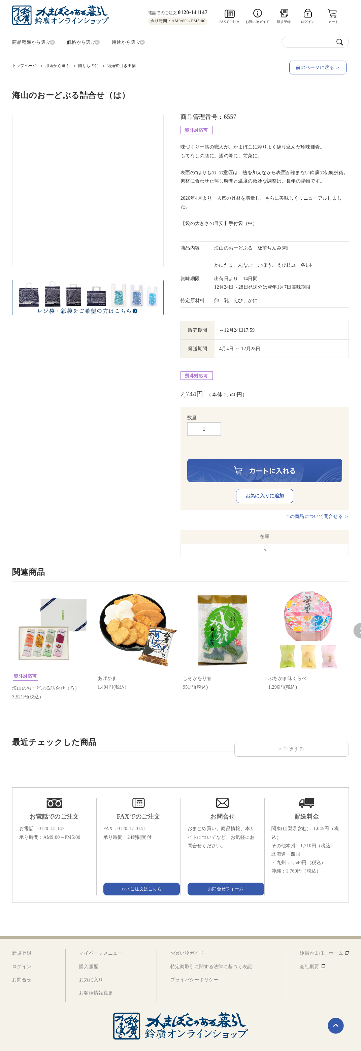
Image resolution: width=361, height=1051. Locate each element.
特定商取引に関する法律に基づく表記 (211, 952)
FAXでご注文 (229, 22)
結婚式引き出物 (121, 64)
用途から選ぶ (57, 64)
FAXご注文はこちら (138, 874)
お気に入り (91, 965)
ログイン (21, 952)
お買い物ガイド (257, 22)
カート (334, 22)
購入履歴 (88, 952)
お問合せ (21, 965)
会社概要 (309, 952)
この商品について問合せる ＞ (317, 502)
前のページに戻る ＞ (320, 66)
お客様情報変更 (96, 979)
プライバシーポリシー (194, 965)
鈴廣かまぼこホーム (321, 939)
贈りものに (88, 64)
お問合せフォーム (222, 874)
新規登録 (284, 22)
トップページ (24, 64)
